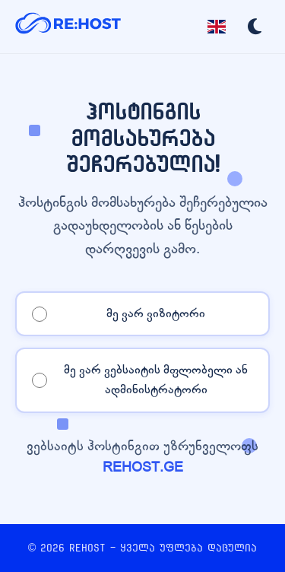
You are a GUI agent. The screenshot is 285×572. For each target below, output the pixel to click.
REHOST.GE (143, 467)
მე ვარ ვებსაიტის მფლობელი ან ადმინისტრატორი (156, 379)
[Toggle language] (216, 26)
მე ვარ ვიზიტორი (155, 313)
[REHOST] (68, 26)
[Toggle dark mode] (254, 26)
